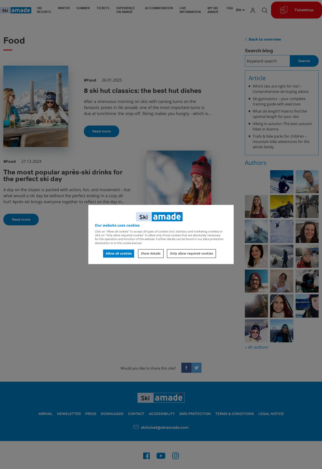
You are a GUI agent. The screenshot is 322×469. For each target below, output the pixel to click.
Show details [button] (151, 253)
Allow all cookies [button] (119, 253)
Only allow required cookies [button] (191, 253)
